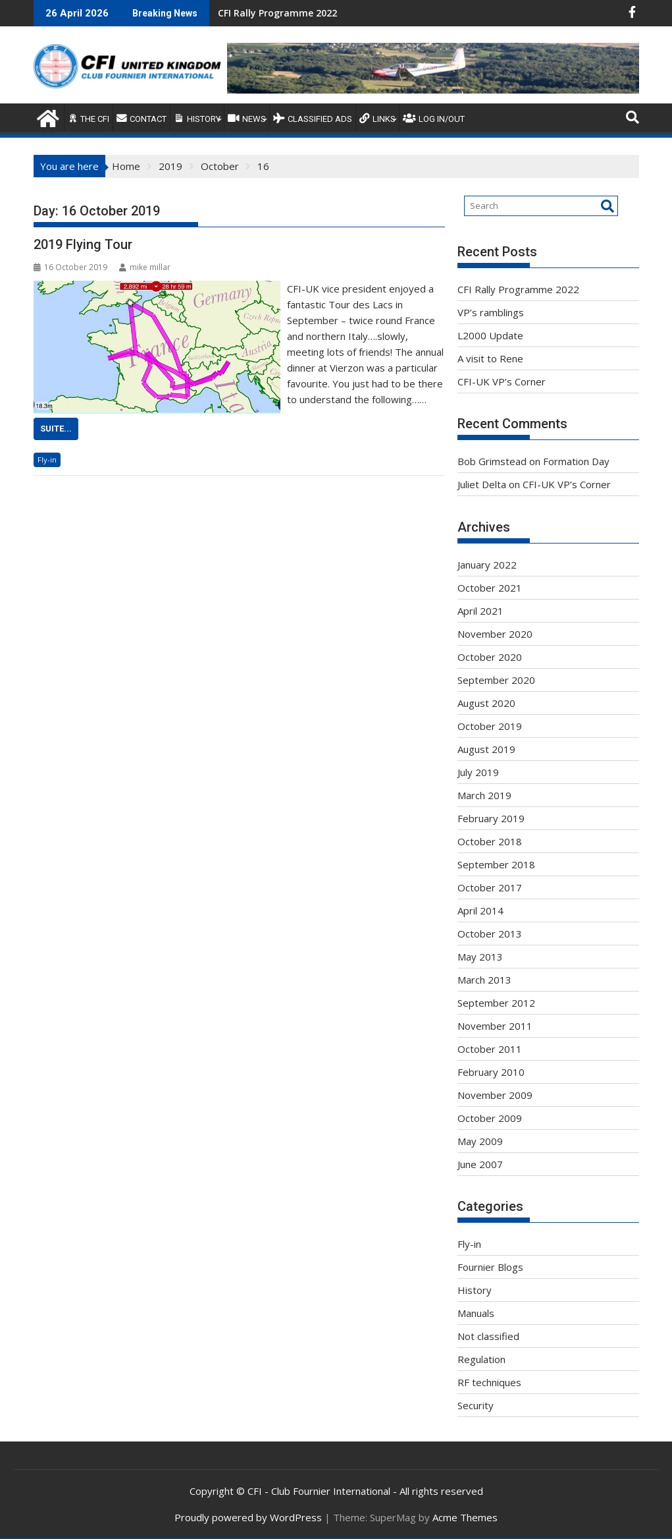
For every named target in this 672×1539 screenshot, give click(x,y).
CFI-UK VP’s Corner (501, 381)
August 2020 (486, 703)
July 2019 (478, 772)
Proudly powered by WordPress (248, 1517)
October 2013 (489, 933)
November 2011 (494, 1025)
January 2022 (487, 564)
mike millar (144, 267)
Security (475, 1405)
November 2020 (494, 633)
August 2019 (486, 749)
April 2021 (480, 610)
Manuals (475, 1313)
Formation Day (576, 461)
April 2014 (480, 910)
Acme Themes (465, 1517)
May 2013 (480, 956)
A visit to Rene (490, 358)
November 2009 (494, 1095)
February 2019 (491, 818)
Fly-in (47, 459)
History (474, 1290)
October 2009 (489, 1118)
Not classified (488, 1336)
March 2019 (484, 795)
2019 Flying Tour (83, 244)
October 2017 (489, 887)
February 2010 (491, 1071)
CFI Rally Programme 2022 (277, 13)
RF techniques (489, 1382)
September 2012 (496, 1002)
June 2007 (480, 1164)
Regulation (481, 1359)
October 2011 (489, 1048)
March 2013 (484, 979)
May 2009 (480, 1141)
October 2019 (489, 726)
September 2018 (496, 864)
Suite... (56, 429)
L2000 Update (490, 335)
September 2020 (496, 679)
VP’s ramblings (490, 312)
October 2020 (489, 656)
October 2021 (489, 587)
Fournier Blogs (490, 1266)
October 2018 (489, 841)
